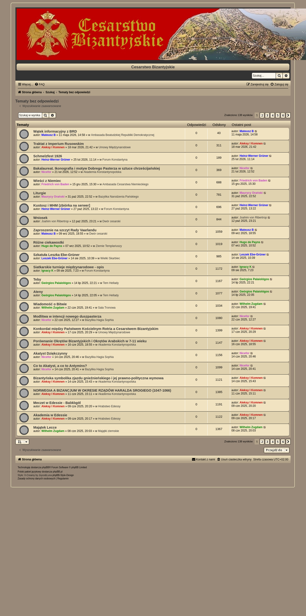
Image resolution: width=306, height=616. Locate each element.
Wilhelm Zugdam (52, 307)
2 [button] (262, 115)
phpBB (45, 467)
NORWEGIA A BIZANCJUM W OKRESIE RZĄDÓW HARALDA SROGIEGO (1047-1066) (102, 390)
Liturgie (39, 193)
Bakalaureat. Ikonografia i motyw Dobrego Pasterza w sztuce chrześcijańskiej (96, 168)
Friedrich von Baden (55, 184)
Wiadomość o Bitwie (50, 304)
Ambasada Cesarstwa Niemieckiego (125, 184)
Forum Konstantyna (115, 159)
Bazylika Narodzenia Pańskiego (118, 196)
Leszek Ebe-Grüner (54, 258)
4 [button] (272, 115)
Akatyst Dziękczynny (50, 353)
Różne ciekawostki (48, 242)
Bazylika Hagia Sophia (99, 320)
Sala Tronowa (106, 307)
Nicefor (46, 172)
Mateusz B (48, 135)
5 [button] (278, 115)
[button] (288, 115)
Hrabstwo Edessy (109, 406)
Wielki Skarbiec (110, 258)
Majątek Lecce (45, 427)
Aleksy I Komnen (52, 147)
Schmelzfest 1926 (47, 156)
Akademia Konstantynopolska (102, 172)
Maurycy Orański (52, 196)
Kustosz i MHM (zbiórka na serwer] (61, 205)
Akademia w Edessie (50, 415)
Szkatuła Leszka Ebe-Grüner (56, 255)
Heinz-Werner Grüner (55, 159)
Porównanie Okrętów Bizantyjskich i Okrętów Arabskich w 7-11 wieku (90, 341)
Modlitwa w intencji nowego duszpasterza (67, 316)
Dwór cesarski (111, 221)
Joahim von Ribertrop (55, 221)
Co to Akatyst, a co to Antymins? (60, 366)
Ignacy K (47, 270)
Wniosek (40, 218)
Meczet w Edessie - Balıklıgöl (57, 403)
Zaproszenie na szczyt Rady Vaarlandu (64, 230)
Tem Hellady (111, 283)
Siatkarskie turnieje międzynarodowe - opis (68, 267)
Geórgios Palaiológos (56, 283)
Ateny (38, 292)
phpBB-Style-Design (63, 475)
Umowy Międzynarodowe (115, 147)
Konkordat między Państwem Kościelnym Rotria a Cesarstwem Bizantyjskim (96, 329)
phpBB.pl (58, 471)
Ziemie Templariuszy (109, 246)
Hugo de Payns (51, 246)
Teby (37, 279)
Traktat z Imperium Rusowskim (58, 144)
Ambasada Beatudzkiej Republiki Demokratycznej (122, 135)
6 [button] (283, 115)
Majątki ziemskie (108, 431)
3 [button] (267, 115)
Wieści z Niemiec (47, 181)
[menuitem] (40, 84)
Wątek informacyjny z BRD (55, 131)
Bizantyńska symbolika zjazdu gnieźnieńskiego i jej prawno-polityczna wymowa (98, 378)
